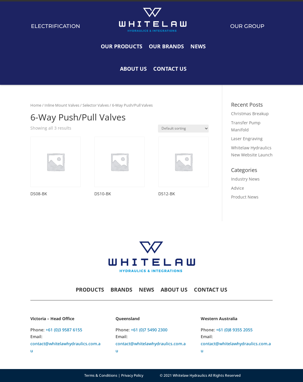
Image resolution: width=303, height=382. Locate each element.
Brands (121, 290)
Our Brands (166, 46)
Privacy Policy (132, 375)
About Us (133, 68)
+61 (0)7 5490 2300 (149, 330)
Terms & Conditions (100, 375)
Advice (237, 188)
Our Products (121, 46)
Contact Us (170, 68)
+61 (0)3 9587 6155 (64, 330)
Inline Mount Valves (62, 105)
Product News (244, 197)
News (198, 46)
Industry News (245, 179)
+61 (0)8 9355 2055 (234, 330)
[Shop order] (183, 129)
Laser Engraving (247, 138)
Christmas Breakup (250, 113)
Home (35, 105)
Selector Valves (96, 105)
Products (90, 290)
